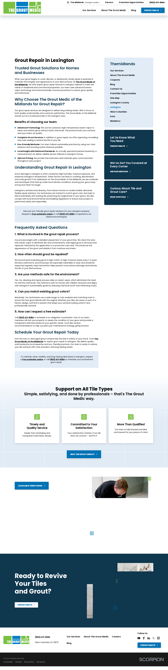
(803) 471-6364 (157, 2)
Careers (116, 636)
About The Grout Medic (96, 636)
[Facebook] (144, 638)
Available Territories (31, 485)
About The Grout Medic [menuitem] (113, 10)
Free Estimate (153, 10)
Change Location (92, 2)
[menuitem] (128, 70)
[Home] (22, 8)
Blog (69, 643)
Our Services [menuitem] (89, 10)
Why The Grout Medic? (84, 454)
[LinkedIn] (148, 638)
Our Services (73, 636)
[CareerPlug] (163, 638)
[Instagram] (158, 638)
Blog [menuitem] (133, 10)
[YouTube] (139, 638)
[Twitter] (153, 638)
